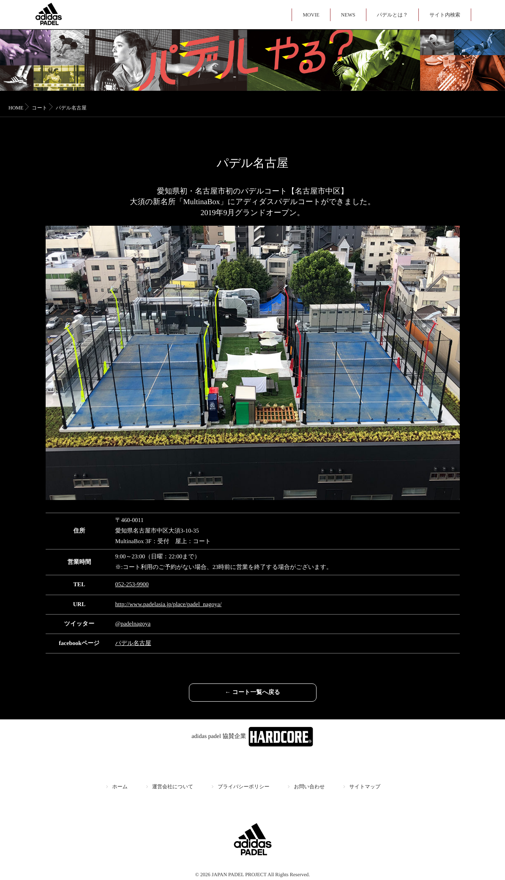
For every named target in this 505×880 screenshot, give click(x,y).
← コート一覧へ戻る (252, 692)
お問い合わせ (309, 787)
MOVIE (311, 15)
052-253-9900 (132, 585)
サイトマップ (365, 787)
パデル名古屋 (133, 643)
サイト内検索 (444, 15)
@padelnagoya (133, 624)
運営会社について (172, 787)
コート (39, 108)
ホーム (120, 787)
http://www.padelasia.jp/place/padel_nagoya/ (168, 604)
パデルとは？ (392, 15)
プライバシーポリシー (243, 787)
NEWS (348, 15)
